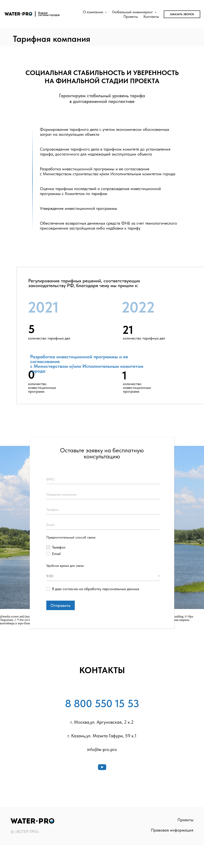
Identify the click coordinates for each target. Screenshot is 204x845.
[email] (103, 525)
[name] (103, 479)
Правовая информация (172, 830)
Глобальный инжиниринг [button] (133, 12)
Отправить (60, 605)
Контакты (151, 16)
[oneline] (103, 494)
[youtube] (102, 767)
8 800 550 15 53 (102, 703)
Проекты (130, 16)
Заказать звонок (182, 14)
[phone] (103, 509)
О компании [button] (93, 12)
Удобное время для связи (65, 566)
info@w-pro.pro (102, 749)
